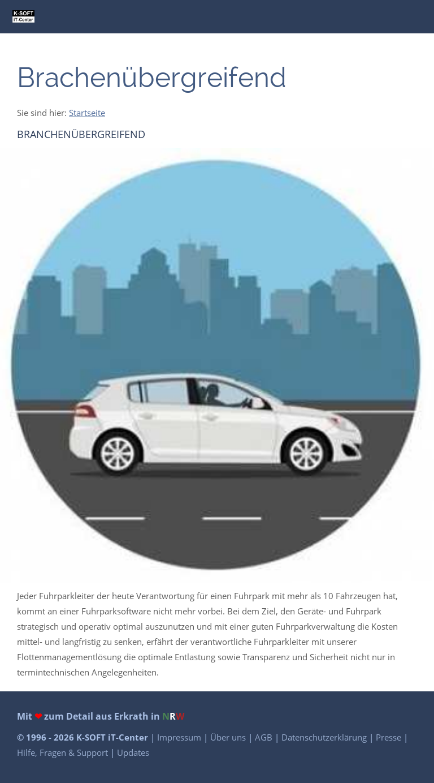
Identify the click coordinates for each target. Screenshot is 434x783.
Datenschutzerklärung (325, 737)
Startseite (87, 112)
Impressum (180, 737)
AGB (265, 737)
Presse (389, 737)
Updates (133, 752)
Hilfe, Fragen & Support (63, 752)
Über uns (229, 737)
